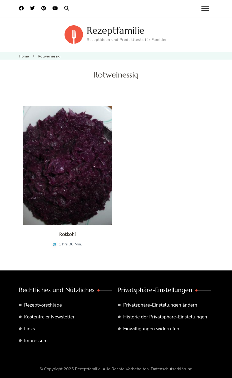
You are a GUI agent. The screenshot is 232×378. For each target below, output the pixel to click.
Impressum (36, 340)
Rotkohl (67, 234)
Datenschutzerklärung (171, 369)
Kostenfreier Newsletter (49, 317)
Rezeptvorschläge (43, 305)
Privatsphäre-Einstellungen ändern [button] (160, 305)
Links (29, 329)
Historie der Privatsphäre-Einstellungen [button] (165, 317)
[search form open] (67, 8)
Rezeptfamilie (116, 30)
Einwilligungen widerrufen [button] (151, 329)
